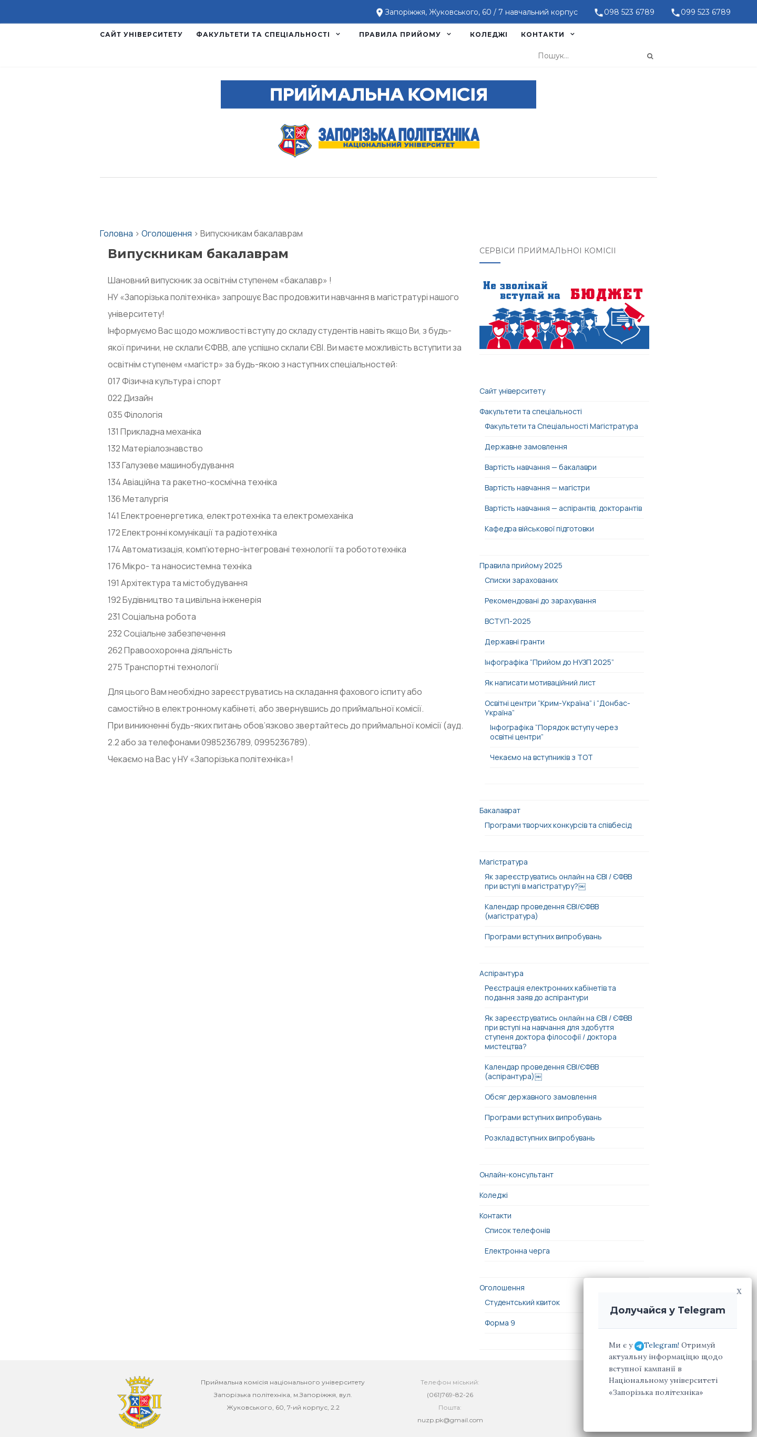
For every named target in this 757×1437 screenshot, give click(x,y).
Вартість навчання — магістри (537, 487)
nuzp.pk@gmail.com (450, 1420)
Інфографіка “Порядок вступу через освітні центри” (554, 732)
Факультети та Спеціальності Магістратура (561, 426)
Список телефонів (517, 1230)
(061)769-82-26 (450, 1395)
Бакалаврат (499, 810)
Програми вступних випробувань (543, 936)
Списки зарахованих (521, 580)
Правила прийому (400, 34)
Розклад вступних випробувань (540, 1138)
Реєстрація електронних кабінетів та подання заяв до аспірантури (550, 992)
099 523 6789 (706, 12)
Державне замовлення (526, 446)
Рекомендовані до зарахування (540, 600)
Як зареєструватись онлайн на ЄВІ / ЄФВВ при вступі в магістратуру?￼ (558, 881)
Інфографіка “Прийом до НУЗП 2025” (549, 662)
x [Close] (739, 1290)
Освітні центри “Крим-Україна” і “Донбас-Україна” (557, 707)
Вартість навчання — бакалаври (541, 467)
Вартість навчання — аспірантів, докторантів (563, 508)
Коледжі (489, 34)
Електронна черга (517, 1251)
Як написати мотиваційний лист (540, 682)
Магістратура (503, 862)
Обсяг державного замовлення (541, 1097)
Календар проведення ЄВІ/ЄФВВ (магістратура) (542, 911)
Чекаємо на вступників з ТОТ (541, 757)
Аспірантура (501, 973)
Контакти (543, 34)
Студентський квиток (522, 1302)
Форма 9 (500, 1323)
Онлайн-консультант (516, 1174)
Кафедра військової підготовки (539, 528)
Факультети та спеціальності (263, 34)
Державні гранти (515, 641)
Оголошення (502, 1287)
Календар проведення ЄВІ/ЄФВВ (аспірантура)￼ (542, 1071)
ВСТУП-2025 (508, 621)
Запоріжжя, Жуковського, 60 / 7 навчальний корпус (481, 12)
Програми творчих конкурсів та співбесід (558, 825)
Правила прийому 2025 (520, 565)
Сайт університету (141, 34)
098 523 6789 (629, 12)
